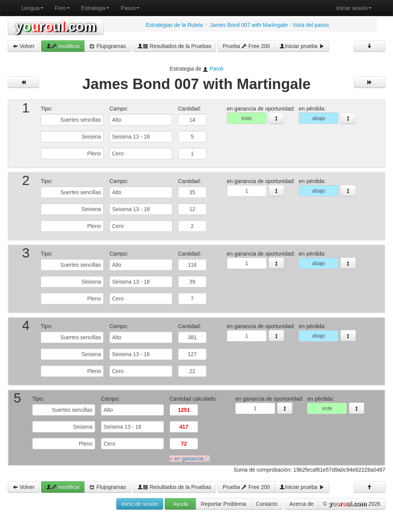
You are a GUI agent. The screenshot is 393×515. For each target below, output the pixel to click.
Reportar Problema (223, 504)
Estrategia (95, 8)
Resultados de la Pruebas (174, 46)
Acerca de (301, 504)
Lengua (32, 8)
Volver (24, 46)
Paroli (216, 69)
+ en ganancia (186, 459)
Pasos (130, 8)
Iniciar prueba (301, 46)
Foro (62, 8)
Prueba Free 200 (246, 46)
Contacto (266, 504)
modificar (63, 46)
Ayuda (180, 504)
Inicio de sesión (140, 504)
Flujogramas (107, 46)
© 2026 (351, 504)
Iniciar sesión (354, 8)
